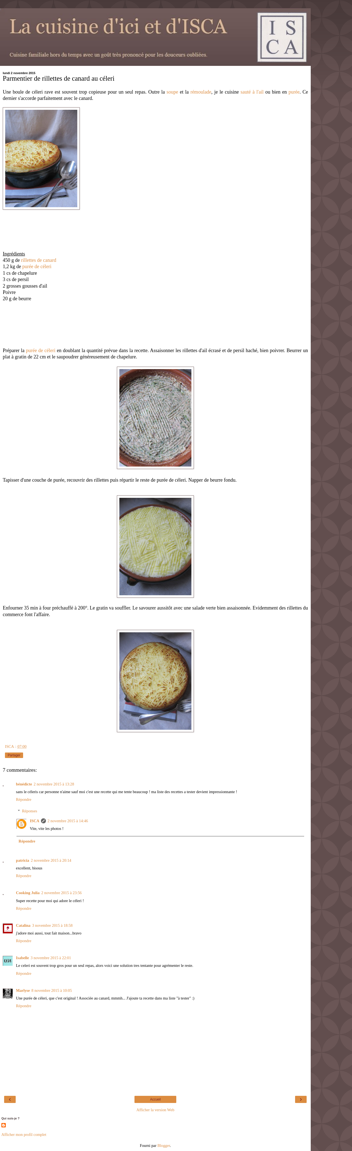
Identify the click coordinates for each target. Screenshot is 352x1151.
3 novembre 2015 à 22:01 (51, 958)
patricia (22, 860)
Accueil (155, 1099)
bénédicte (24, 784)
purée (293, 92)
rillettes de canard (38, 260)
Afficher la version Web (155, 1110)
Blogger (163, 1145)
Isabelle (22, 958)
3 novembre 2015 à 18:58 (52, 925)
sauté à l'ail (252, 92)
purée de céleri (36, 266)
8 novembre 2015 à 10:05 (51, 990)
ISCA (34, 821)
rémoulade (200, 92)
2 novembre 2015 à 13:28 (54, 784)
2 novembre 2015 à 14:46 (68, 821)
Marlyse (23, 990)
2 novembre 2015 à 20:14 (51, 860)
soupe (172, 92)
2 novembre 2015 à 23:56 (61, 893)
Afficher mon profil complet (23, 1134)
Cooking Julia (28, 893)
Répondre (23, 799)
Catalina (23, 925)
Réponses (29, 811)
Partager (14, 755)
